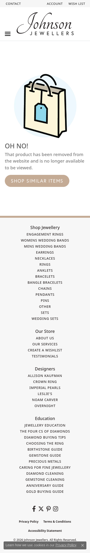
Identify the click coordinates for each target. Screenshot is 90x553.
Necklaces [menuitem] (45, 258)
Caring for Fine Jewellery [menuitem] (45, 467)
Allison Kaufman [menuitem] (45, 375)
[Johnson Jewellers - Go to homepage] (45, 23)
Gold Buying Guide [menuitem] (45, 491)
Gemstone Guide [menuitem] (45, 455)
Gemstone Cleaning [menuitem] (45, 479)
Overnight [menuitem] (45, 405)
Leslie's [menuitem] (45, 393)
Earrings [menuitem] (45, 252)
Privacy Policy (29, 522)
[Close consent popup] (82, 545)
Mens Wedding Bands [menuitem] (45, 246)
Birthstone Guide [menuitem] (44, 449)
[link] (13, 3)
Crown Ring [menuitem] (45, 381)
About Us (45, 338)
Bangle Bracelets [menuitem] (45, 282)
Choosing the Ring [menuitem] (45, 443)
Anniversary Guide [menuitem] (45, 485)
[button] (54, 3)
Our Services (45, 344)
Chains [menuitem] (45, 288)
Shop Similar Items (37, 181)
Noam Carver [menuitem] (45, 399)
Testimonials (45, 356)
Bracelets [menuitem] (45, 276)
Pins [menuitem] (45, 300)
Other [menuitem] (45, 306)
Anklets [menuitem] (45, 270)
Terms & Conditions (57, 522)
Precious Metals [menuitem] (45, 461)
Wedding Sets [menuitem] (45, 318)
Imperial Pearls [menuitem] (45, 387)
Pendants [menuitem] (45, 294)
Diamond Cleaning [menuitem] (45, 473)
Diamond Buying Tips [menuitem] (45, 437)
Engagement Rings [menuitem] (44, 234)
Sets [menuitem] (45, 312)
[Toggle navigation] (7, 34)
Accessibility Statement (45, 531)
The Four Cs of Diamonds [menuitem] (45, 431)
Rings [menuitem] (45, 264)
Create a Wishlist (45, 350)
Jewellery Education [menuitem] (45, 425)
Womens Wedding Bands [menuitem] (45, 240)
